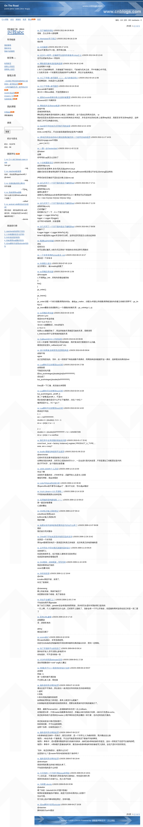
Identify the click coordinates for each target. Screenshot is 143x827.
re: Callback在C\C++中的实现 (49, 339)
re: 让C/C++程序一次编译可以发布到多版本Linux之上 (59, 55)
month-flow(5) (9, 93)
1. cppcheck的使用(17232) (14, 231)
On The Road (11, 5)
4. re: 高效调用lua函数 (12, 192)
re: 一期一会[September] (47, 148)
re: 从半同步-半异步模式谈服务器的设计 (53, 548)
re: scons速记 (43, 637)
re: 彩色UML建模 (44, 617)
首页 (12, 19)
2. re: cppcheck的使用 (12, 171)
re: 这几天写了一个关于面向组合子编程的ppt (55, 183)
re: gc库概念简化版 (45, 271)
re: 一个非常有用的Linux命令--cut (51, 255)
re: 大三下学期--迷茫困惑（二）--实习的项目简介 (57, 78)
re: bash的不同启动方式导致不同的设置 (53, 126)
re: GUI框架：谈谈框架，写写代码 (51, 562)
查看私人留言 (9, 69)
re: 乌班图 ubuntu (44, 784)
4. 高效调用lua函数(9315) (14, 240)
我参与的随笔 (9, 51)
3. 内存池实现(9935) (12, 237)
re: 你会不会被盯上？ (46, 600)
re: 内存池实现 (43, 573)
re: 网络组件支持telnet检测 (48, 106)
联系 (24, 19)
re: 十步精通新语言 (45, 163)
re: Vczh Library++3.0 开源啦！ (50, 491)
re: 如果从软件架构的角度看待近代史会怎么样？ (57, 525)
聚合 (30, 19)
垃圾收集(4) (8, 99)
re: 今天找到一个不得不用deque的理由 (53, 773)
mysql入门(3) (9, 96)
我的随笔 (7, 45)
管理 (39, 19)
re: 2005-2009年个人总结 (47, 469)
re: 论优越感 (42, 47)
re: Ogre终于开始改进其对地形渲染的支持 (54, 537)
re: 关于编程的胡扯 (45, 30)
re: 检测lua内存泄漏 (45, 241)
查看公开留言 (9, 66)
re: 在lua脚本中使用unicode (48, 804)
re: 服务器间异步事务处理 (48, 685)
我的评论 (7, 48)
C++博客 (5, 19)
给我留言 (7, 63)
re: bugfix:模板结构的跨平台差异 (50, 451)
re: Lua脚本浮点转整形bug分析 (50, 365)
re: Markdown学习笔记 (46, 39)
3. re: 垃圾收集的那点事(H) (14, 183)
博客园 (95, 820)
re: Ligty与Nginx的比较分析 (48, 483)
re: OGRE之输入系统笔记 (48, 511)
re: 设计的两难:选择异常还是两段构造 (52, 350)
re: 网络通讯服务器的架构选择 (49, 63)
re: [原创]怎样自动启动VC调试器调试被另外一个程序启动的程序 (63, 137)
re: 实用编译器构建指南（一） (49, 500)
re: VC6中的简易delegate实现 (49, 660)
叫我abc (15, 32)
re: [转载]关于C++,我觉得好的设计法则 (53, 668)
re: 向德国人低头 (44, 263)
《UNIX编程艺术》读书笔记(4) (16, 87)
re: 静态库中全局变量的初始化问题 (51, 440)
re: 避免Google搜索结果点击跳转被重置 (53, 97)
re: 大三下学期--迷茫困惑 (47, 86)
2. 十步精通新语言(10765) (14, 234)
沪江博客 (111, 820)
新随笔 (18, 19)
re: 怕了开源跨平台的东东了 (49, 648)
